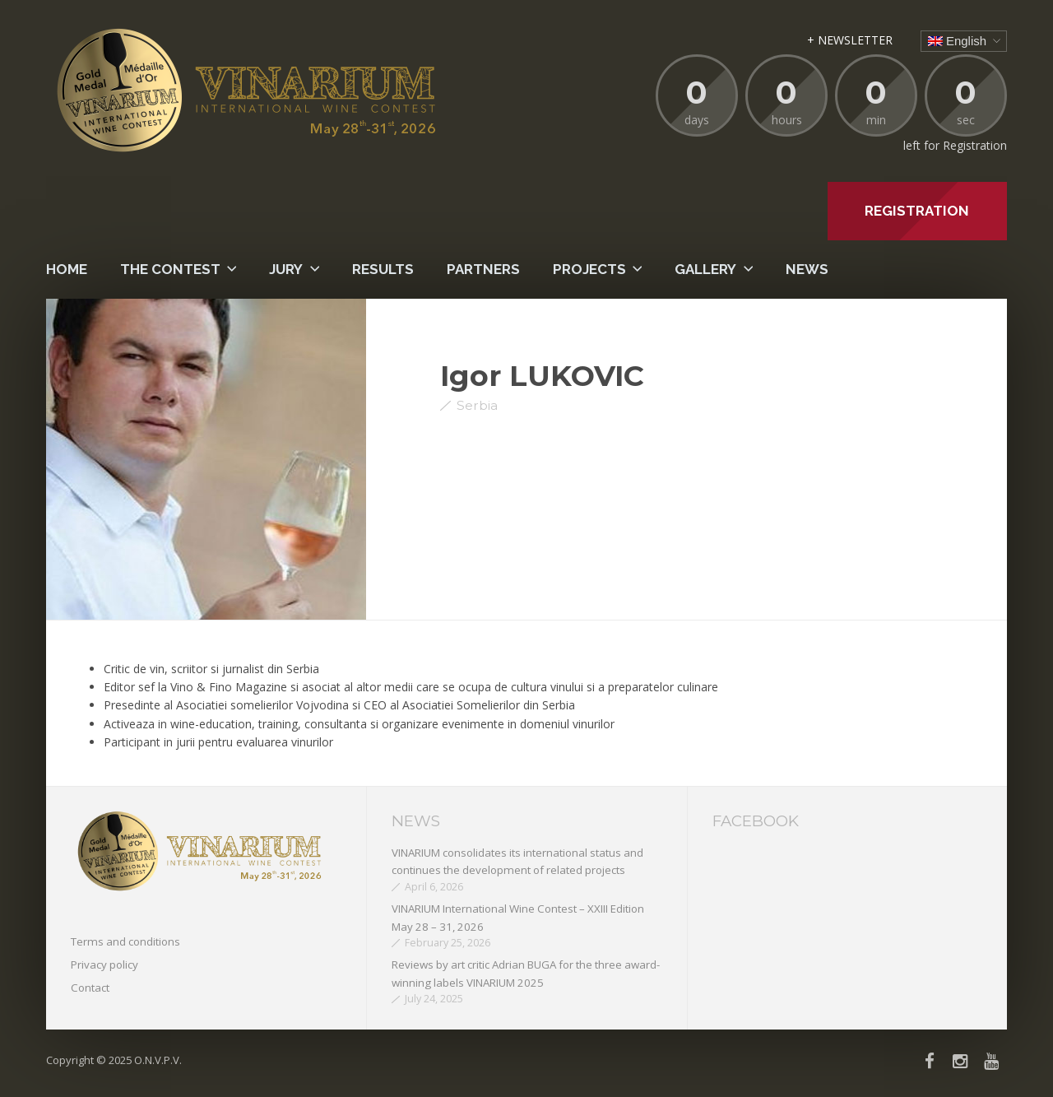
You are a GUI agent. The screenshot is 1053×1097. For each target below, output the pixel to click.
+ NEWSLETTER (850, 40)
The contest (170, 269)
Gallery (705, 269)
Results (383, 269)
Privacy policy (104, 964)
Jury (286, 269)
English (957, 41)
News (807, 269)
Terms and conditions (125, 941)
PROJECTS (589, 269)
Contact (90, 987)
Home (66, 269)
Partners (483, 269)
